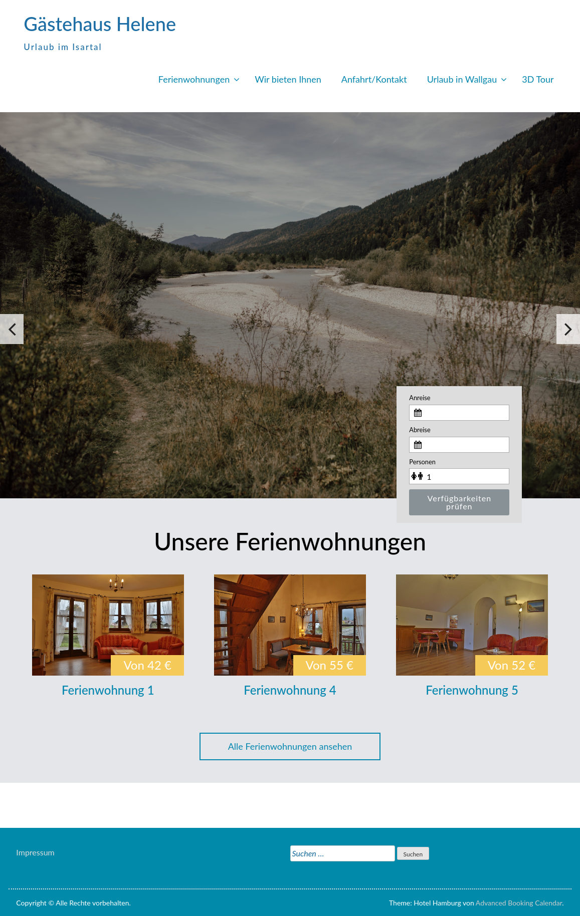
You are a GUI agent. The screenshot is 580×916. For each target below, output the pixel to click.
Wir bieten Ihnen (288, 79)
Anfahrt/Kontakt (374, 79)
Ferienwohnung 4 (290, 690)
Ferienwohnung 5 (472, 690)
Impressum (35, 852)
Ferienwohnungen (194, 79)
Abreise (419, 430)
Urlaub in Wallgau (462, 79)
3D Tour (537, 79)
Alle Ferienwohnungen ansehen (290, 746)
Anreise (419, 398)
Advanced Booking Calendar (519, 902)
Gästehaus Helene (100, 23)
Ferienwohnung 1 (108, 690)
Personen (422, 462)
